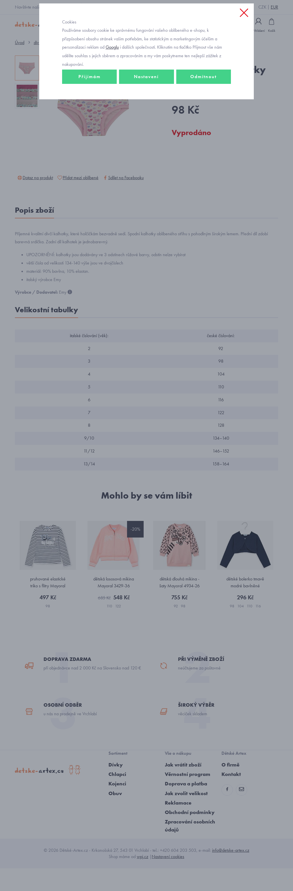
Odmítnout (203, 102)
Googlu (112, 73)
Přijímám (89, 102)
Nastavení (146, 102)
